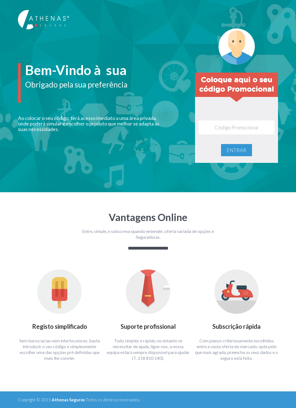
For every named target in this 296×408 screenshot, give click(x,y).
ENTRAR (236, 150)
